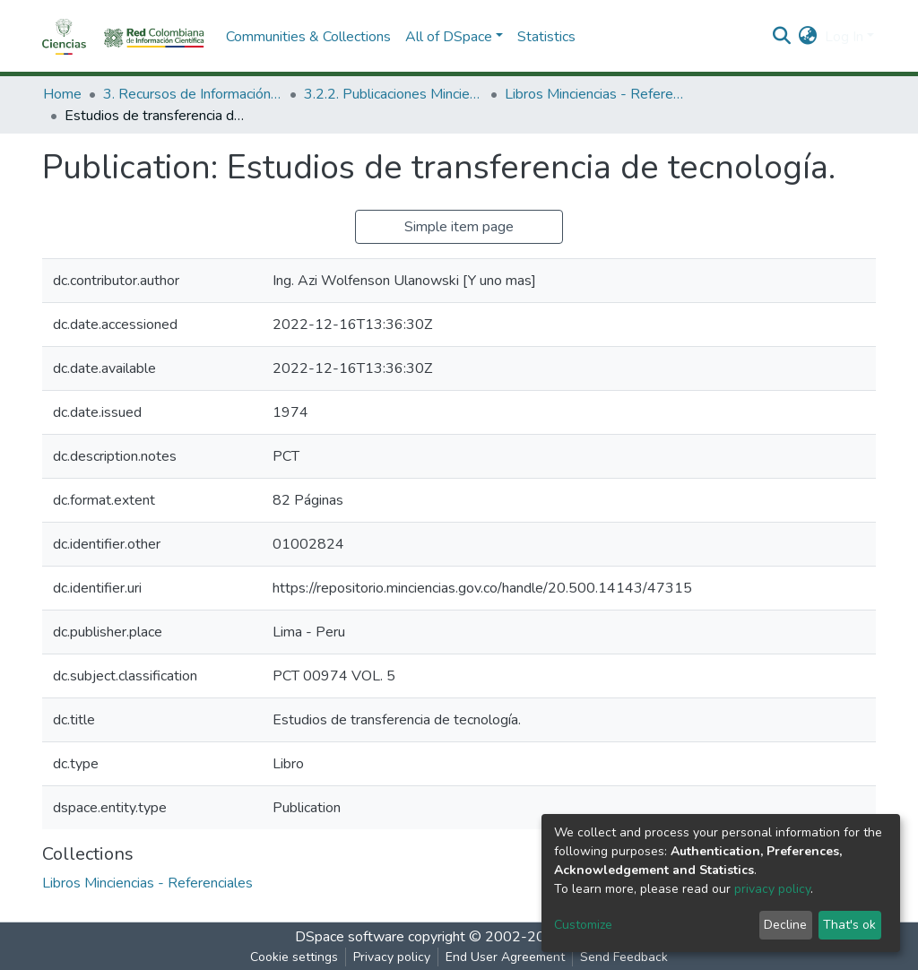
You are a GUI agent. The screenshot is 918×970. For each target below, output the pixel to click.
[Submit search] (782, 37)
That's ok (849, 924)
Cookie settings (294, 957)
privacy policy (772, 888)
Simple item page (459, 227)
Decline (785, 924)
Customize (583, 924)
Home (62, 94)
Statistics (546, 37)
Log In (844, 37)
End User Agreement (505, 957)
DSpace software (349, 937)
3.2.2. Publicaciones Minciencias (393, 94)
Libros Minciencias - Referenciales (594, 94)
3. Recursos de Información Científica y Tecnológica (192, 94)
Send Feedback (624, 957)
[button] (808, 37)
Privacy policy (391, 957)
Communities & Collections (308, 37)
